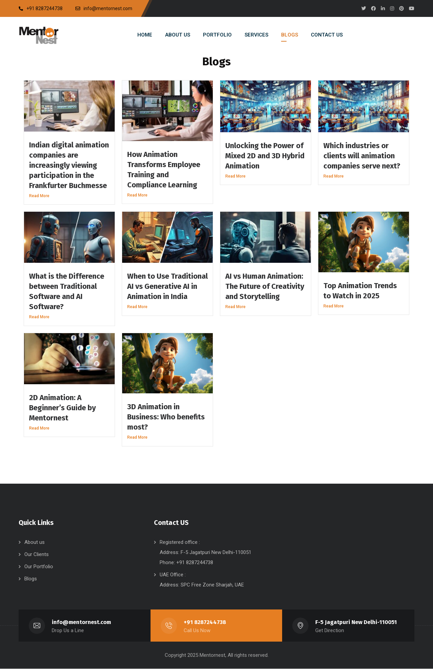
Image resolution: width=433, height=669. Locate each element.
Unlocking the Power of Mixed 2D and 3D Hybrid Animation (264, 155)
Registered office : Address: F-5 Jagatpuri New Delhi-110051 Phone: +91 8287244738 (205, 552)
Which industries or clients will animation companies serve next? (361, 155)
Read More (39, 195)
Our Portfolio (38, 566)
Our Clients (36, 554)
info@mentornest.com (81, 622)
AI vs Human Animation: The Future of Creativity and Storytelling (264, 286)
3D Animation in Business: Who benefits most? (166, 417)
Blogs (30, 579)
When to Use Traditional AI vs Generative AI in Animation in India (167, 286)
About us (34, 542)
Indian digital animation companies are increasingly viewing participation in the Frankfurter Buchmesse (69, 165)
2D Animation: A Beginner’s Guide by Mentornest (62, 407)
